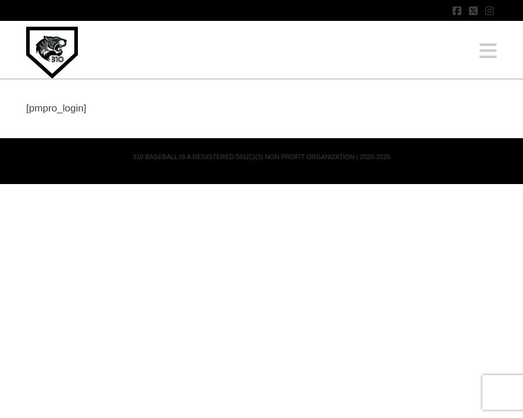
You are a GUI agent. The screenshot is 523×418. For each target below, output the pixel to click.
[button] (488, 51)
